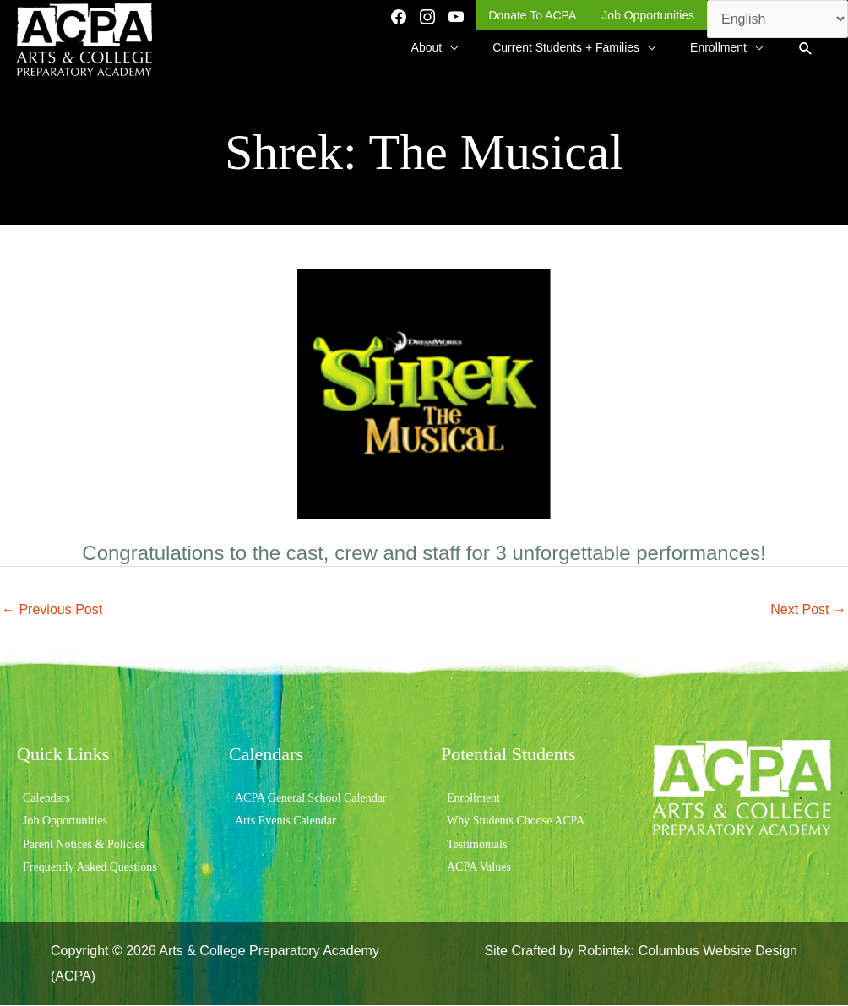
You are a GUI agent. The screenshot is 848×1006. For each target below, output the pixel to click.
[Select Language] (777, 19)
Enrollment (473, 797)
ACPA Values (479, 867)
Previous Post (52, 609)
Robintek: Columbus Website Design (687, 950)
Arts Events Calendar (285, 821)
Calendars (46, 797)
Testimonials (477, 844)
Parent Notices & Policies (83, 844)
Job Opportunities (65, 821)
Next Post (808, 609)
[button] (805, 49)
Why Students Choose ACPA (515, 821)
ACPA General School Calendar (311, 797)
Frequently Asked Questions (90, 867)
